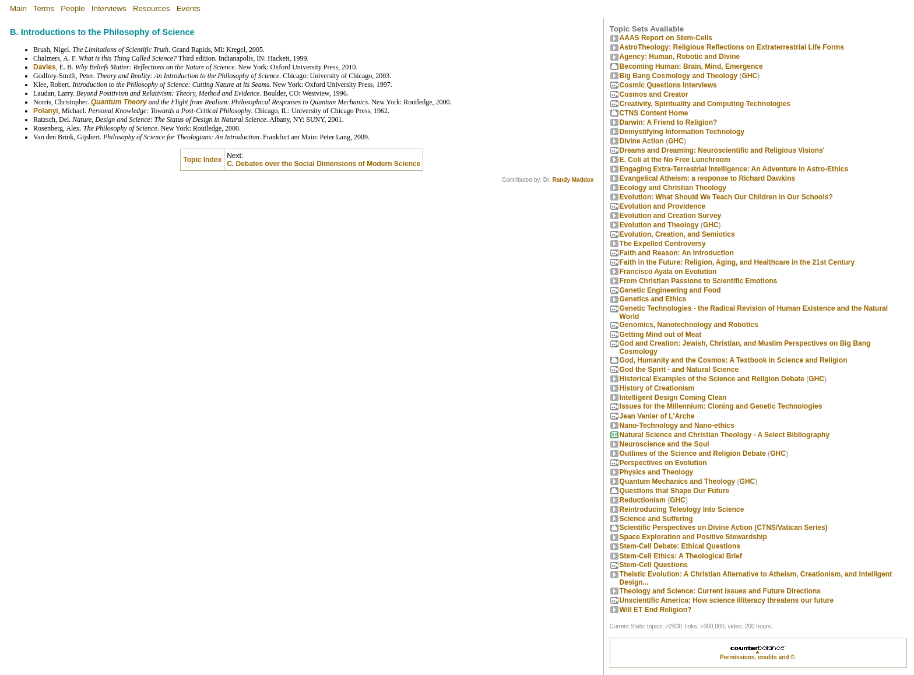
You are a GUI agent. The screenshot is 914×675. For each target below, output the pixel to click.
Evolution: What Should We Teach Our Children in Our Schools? (726, 197)
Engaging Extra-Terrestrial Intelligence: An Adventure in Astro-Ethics (734, 169)
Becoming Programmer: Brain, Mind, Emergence (691, 66)
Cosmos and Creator (654, 94)
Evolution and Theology (659, 225)
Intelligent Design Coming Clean (673, 397)
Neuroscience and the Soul (664, 444)
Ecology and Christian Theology (673, 188)
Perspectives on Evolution (663, 463)
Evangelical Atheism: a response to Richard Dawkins (708, 178)
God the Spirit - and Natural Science (679, 369)
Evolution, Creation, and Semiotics (677, 234)
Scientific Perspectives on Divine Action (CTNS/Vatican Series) (724, 527)
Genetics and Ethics (653, 299)
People (73, 8)
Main (18, 8)
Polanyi (45, 111)
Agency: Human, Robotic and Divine (680, 56)
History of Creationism (657, 388)
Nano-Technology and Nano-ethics (677, 425)
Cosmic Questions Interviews (668, 85)
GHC (750, 76)
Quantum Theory (119, 102)
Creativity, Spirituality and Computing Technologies (705, 104)
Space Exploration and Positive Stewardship (693, 537)
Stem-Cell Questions (654, 565)
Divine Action (642, 141)
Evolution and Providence (662, 206)
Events (189, 8)
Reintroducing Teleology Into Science (682, 509)
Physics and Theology (657, 472)
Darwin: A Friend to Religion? (669, 122)
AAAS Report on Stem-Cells (666, 38)
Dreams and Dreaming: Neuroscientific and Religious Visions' (722, 150)
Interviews (109, 8)
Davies (44, 67)
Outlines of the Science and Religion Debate (693, 453)
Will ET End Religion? (656, 610)
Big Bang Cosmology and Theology (679, 76)
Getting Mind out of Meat (661, 335)
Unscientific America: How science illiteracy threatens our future (727, 600)
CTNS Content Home (654, 113)
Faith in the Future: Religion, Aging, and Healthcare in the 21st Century (737, 262)
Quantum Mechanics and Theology (678, 481)
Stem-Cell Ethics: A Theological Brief (681, 556)
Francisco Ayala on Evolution (668, 272)
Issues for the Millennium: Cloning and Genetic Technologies (721, 406)
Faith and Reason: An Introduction (677, 253)
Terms (43, 8)
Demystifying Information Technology (682, 132)
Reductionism (643, 500)
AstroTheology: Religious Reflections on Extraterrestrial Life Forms (732, 47)
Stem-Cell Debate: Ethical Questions (680, 546)
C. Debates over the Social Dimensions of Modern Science (323, 164)
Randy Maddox (572, 180)
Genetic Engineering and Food (670, 290)
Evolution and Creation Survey (671, 216)
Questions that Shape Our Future (675, 491)
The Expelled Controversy (663, 244)
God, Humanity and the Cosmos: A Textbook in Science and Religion (734, 360)
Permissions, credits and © (757, 657)
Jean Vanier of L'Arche (657, 416)
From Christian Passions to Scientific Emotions (699, 281)
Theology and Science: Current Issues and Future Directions (720, 591)
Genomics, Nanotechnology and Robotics (689, 325)
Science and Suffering (656, 519)
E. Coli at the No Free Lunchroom (675, 160)
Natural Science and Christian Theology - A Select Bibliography (725, 435)
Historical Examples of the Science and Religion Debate (712, 379)
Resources (151, 8)
